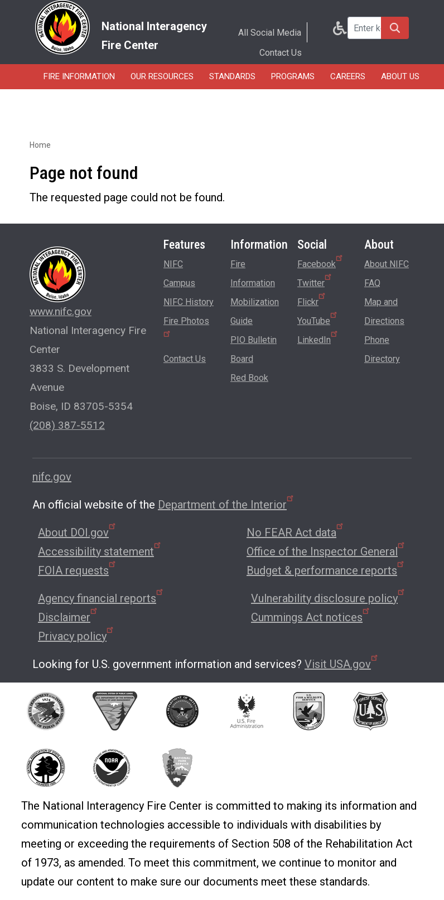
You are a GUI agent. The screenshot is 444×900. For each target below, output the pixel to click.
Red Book (249, 377)
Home (40, 145)
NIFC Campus (179, 273)
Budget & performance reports (326, 570)
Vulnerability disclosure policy (328, 598)
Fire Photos (186, 326)
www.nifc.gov (60, 311)
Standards (232, 76)
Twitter (315, 281)
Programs (293, 76)
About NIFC (386, 264)
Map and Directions (384, 311)
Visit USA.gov (342, 664)
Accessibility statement (100, 551)
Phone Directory (382, 349)
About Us (400, 76)
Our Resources (162, 76)
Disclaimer (68, 617)
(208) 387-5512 (67, 425)
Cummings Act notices (311, 617)
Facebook (320, 262)
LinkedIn (318, 338)
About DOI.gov (77, 532)
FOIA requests (77, 570)
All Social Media (269, 32)
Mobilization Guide (254, 311)
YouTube (318, 319)
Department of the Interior (226, 504)
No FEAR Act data (296, 532)
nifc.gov (51, 476)
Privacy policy (76, 636)
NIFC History (188, 302)
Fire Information (79, 76)
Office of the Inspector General (326, 551)
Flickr (312, 300)
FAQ (372, 283)
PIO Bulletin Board (253, 349)
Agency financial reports (101, 598)
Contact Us (280, 52)
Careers (347, 76)
